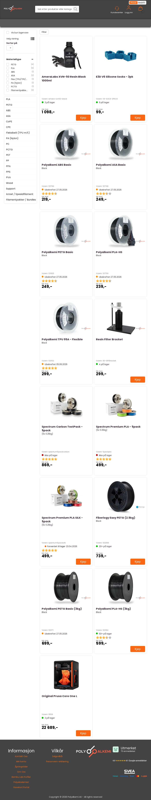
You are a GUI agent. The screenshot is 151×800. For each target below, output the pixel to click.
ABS (12, 71)
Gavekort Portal (21, 787)
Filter (44, 32)
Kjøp (83, 118)
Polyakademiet (21, 782)
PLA (12, 68)
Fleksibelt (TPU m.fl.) (18, 132)
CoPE (9, 121)
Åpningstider (21, 766)
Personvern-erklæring (57, 761)
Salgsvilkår (57, 756)
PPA (8, 166)
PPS (8, 172)
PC (7, 144)
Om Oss (21, 771)
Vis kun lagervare (19, 32)
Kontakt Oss (21, 756)
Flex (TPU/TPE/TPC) (19, 79)
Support (10, 188)
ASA (12, 75)
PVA (8, 177)
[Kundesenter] (117, 8)
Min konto (21, 761)
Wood (9, 183)
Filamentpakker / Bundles (19, 90)
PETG (13, 64)
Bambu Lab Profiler (21, 777)
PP (7, 160)
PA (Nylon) (16, 82)
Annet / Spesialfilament (19, 194)
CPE (8, 127)
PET (8, 155)
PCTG (13, 86)
